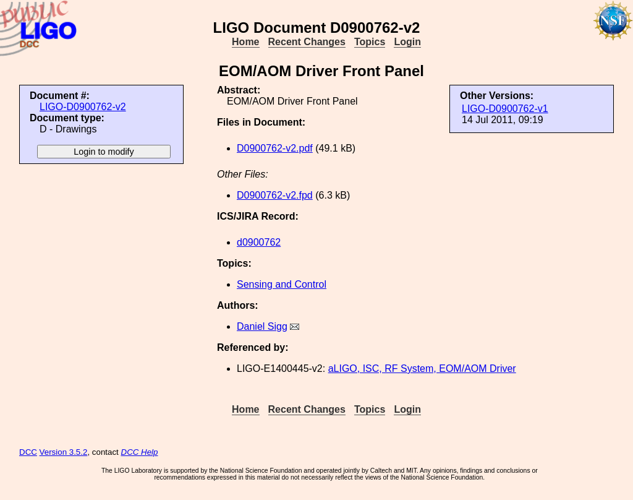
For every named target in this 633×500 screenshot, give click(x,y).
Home (245, 42)
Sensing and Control (281, 284)
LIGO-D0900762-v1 (505, 108)
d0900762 (259, 242)
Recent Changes (307, 42)
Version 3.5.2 (64, 452)
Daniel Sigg (262, 326)
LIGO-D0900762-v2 (83, 106)
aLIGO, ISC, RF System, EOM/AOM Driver (422, 368)
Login (407, 42)
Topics (369, 42)
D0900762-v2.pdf (275, 148)
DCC (28, 452)
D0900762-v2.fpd (275, 195)
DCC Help (139, 452)
